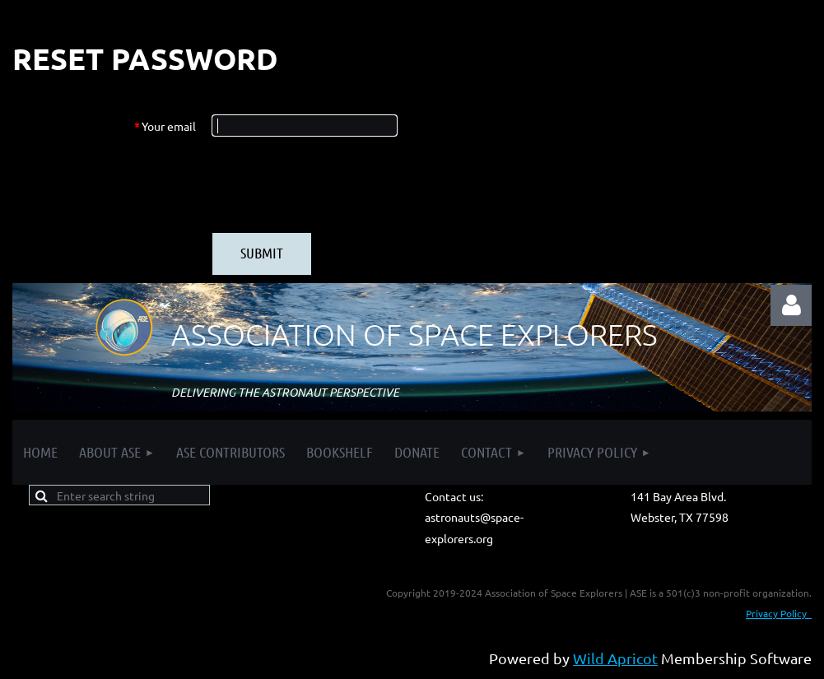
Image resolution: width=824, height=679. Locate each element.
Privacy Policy (779, 613)
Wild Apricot (615, 658)
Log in (791, 305)
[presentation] (337, 184)
